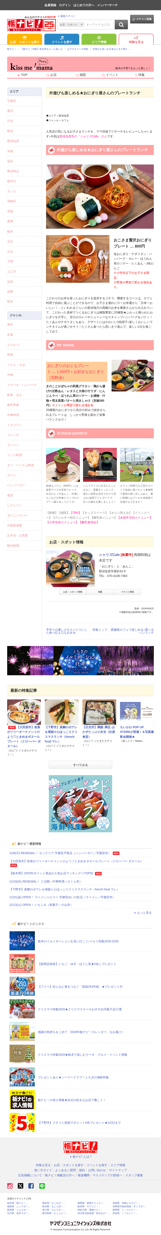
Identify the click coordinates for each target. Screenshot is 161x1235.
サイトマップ (118, 1170)
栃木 (10, 231)
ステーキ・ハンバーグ (22, 385)
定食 (10, 334)
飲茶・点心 (14, 395)
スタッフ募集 (134, 1175)
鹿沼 (10, 111)
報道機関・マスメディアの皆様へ (100, 1175)
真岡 (10, 221)
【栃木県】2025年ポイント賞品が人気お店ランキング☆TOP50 (51, 873)
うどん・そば (16, 364)
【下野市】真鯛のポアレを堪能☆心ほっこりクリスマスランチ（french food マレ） (64, 889)
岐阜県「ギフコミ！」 (89, 1206)
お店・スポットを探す (25, 40)
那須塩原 (13, 141)
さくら (11, 191)
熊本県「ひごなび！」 (53, 1203)
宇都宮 (11, 101)
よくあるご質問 (65, 1170)
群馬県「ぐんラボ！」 (18, 1210)
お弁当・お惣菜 (17, 535)
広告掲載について (30, 1175)
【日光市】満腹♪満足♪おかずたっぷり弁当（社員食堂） (98, 731)
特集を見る (136, 40)
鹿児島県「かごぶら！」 (55, 1213)
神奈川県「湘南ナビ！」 (90, 1210)
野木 (10, 301)
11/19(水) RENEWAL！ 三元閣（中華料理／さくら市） (45, 881)
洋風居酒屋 (14, 525)
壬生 (10, 241)
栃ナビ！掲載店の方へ (60, 1175)
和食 (10, 354)
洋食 (10, 374)
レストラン (14, 505)
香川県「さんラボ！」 (53, 1210)
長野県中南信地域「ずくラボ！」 (130, 1206)
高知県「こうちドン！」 (125, 1213)
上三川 (11, 271)
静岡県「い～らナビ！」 (125, 1210)
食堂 (10, 495)
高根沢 (11, 201)
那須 (10, 131)
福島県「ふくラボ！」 (18, 1206)
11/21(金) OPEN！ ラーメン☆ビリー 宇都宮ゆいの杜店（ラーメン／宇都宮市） (62, 897)
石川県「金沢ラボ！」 (18, 1213)
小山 (10, 251)
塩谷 (10, 161)
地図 (100, 592)
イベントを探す (62, 40)
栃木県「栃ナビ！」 (17, 1203)
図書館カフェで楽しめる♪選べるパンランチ (132, 631)
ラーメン (13, 445)
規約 (82, 1170)
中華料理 (13, 415)
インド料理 (14, 455)
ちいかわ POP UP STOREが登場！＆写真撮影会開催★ (137, 731)
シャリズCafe (109, 555)
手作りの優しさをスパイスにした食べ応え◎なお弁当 (66, 631)
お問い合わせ (97, 1170)
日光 (10, 121)
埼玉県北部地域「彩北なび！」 (94, 1213)
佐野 (10, 291)
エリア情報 (99, 40)
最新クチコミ (66, 16)
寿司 (10, 324)
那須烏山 (13, 171)
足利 (10, 281)
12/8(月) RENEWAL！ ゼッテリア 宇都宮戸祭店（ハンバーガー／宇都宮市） (60, 853)
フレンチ (13, 435)
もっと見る (142, 912)
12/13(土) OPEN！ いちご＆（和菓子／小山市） (41, 904)
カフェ (11, 475)
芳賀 (10, 211)
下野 (10, 261)
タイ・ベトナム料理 (20, 465)
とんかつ (13, 344)
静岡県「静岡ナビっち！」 (91, 1203)
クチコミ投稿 (141, 19)
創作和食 (13, 405)
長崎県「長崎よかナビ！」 (127, 1203)
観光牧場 (13, 545)
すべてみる (80, 765)
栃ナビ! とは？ (80, 1156)
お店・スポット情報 (72, 592)
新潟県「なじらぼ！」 (53, 1206)
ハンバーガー (16, 485)
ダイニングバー (17, 515)
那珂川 (11, 181)
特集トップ (100, 629)
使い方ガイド (43, 1170)
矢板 (10, 151)
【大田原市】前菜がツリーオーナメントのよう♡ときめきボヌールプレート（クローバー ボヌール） (24, 736)
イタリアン (14, 425)
